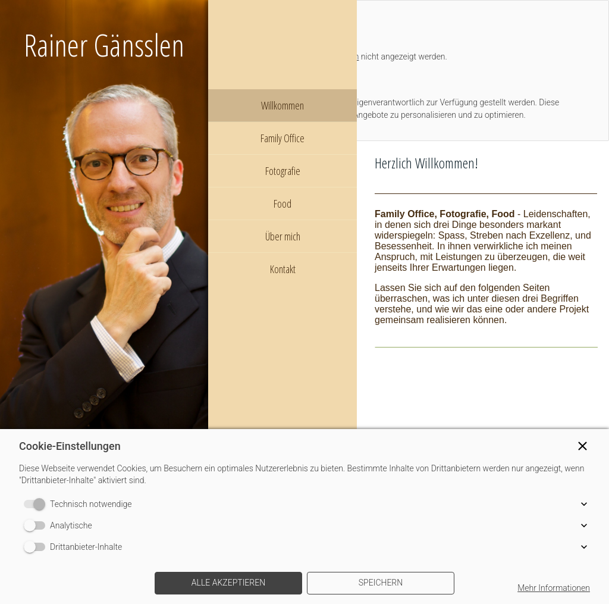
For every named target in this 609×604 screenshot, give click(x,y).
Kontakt (283, 269)
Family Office (282, 138)
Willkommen (282, 105)
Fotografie (282, 171)
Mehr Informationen (553, 588)
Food (282, 203)
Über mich (282, 236)
